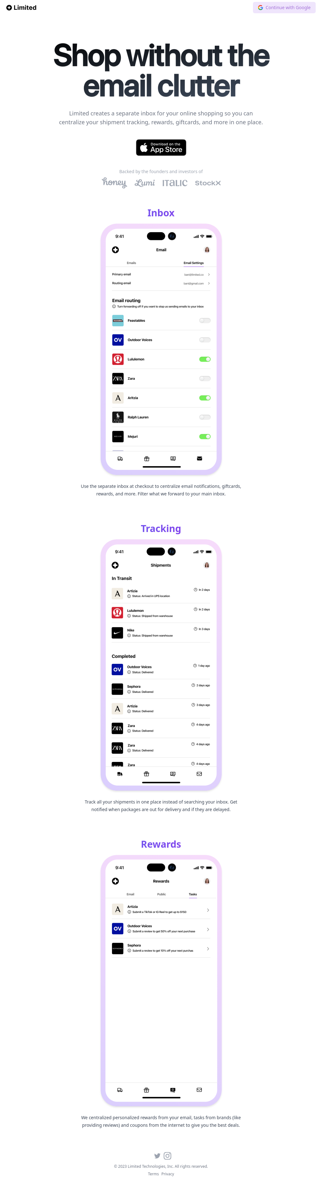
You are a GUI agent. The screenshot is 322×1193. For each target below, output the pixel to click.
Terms (153, 1174)
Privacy (167, 1174)
